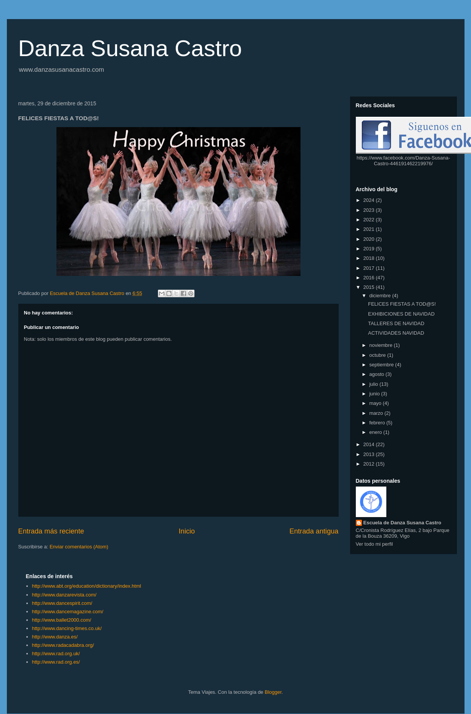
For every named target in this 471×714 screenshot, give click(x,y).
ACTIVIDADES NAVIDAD (396, 333)
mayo (376, 403)
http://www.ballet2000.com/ (61, 620)
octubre (378, 355)
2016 (369, 277)
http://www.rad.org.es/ (56, 662)
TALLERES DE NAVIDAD (396, 323)
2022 (369, 219)
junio (375, 393)
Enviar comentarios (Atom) (79, 547)
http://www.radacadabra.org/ (63, 645)
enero (376, 432)
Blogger (273, 692)
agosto (377, 374)
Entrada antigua (313, 531)
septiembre (382, 364)
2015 (369, 287)
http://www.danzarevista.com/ (64, 595)
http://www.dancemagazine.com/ (67, 611)
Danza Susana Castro (130, 48)
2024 (369, 200)
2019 (369, 248)
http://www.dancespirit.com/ (62, 603)
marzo (376, 413)
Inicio (186, 531)
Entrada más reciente (51, 531)
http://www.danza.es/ (55, 637)
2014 (369, 444)
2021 (369, 229)
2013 (369, 454)
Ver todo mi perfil (374, 544)
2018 (369, 258)
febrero (377, 422)
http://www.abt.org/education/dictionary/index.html (86, 586)
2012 (369, 464)
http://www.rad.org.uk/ (56, 653)
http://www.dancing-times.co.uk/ (67, 628)
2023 (369, 210)
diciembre (380, 295)
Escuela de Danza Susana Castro (402, 522)
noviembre (381, 345)
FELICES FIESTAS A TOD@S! (402, 304)
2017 (369, 268)
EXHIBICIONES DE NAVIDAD (401, 314)
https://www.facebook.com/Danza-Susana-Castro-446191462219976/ (403, 160)
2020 (369, 239)
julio (374, 384)
